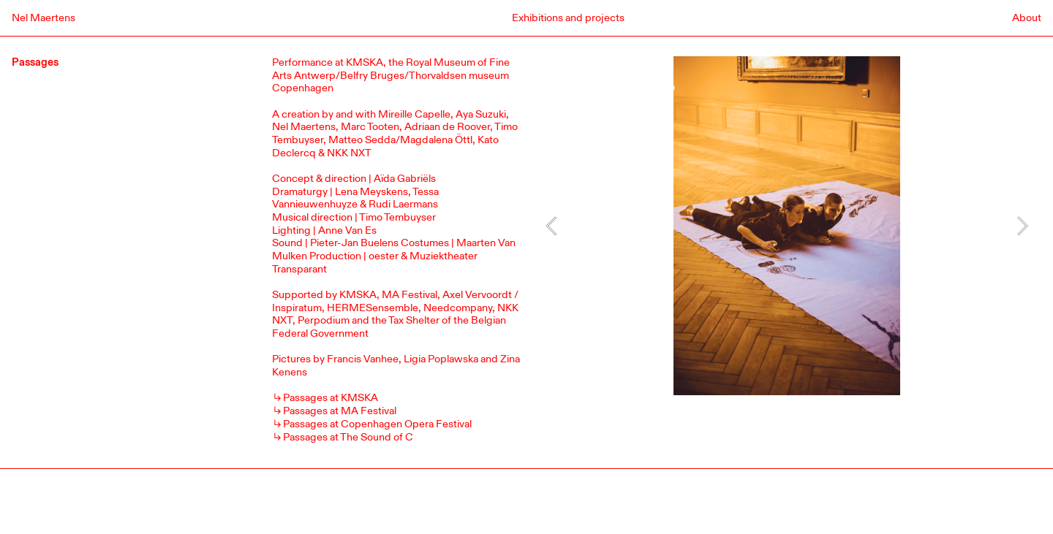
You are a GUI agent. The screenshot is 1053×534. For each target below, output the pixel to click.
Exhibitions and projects (568, 18)
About (1026, 18)
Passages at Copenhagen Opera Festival (377, 424)
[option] (786, 225)
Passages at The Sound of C (348, 437)
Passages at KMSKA (330, 398)
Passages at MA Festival (339, 411)
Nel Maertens (43, 18)
